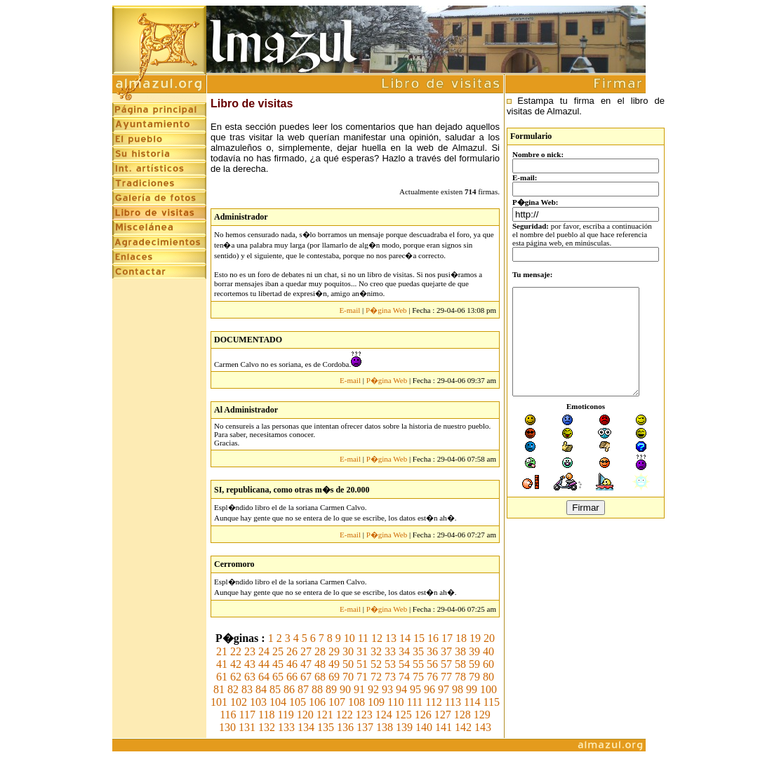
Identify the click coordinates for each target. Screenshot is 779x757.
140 (423, 727)
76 (432, 677)
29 (334, 651)
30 (348, 651)
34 (404, 651)
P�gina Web (386, 310)
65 (278, 677)
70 (348, 677)
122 (344, 715)
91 (359, 689)
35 (418, 651)
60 (488, 664)
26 (292, 651)
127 (442, 715)
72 (376, 677)
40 (488, 651)
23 (249, 651)
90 (345, 689)
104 (277, 702)
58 (460, 664)
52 (376, 664)
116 (228, 715)
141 (443, 727)
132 (266, 727)
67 (306, 677)
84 (261, 689)
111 (414, 702)
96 (429, 689)
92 (373, 689)
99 (471, 689)
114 (472, 702)
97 (443, 689)
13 (391, 638)
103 (258, 702)
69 (334, 677)
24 (263, 651)
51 (362, 664)
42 (235, 664)
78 (460, 677)
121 (325, 715)
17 (447, 638)
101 (219, 702)
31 (362, 651)
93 (387, 689)
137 (365, 727)
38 (460, 651)
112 (433, 702)
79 (474, 677)
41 (221, 664)
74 (404, 677)
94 (401, 689)
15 (419, 638)
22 (235, 651)
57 (446, 664)
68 (320, 677)
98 (457, 689)
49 (334, 664)
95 (415, 689)
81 (219, 689)
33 (390, 651)
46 (292, 664)
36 (432, 651)
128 (462, 715)
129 (482, 715)
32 (376, 651)
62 (235, 677)
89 (331, 689)
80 (488, 677)
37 (446, 651)
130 (227, 727)
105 (297, 702)
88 (317, 689)
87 (303, 689)
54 (404, 664)
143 (482, 727)
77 (446, 677)
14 (405, 638)
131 (247, 727)
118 (266, 715)
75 (418, 677)
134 (306, 727)
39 (474, 651)
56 (432, 664)
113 (453, 702)
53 (390, 664)
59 (474, 664)
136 (345, 727)
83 (247, 689)
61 (221, 677)
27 (306, 651)
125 (403, 715)
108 (356, 702)
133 (286, 727)
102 (238, 702)
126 (423, 715)
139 (404, 727)
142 (463, 727)
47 (306, 664)
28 (320, 651)
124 (383, 715)
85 (275, 689)
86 (289, 689)
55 (418, 664)
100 (488, 689)
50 (348, 664)
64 (263, 677)
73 (390, 677)
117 (247, 715)
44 (263, 664)
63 (249, 677)
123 (364, 715)
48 (320, 664)
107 (336, 702)
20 (489, 638)
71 (362, 677)
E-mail (349, 310)
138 (384, 727)
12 (376, 638)
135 (325, 727)
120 (305, 715)
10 (349, 638)
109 (376, 702)
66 (292, 677)
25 (278, 651)
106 (317, 702)
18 (461, 638)
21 (221, 651)
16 (433, 638)
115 (492, 702)
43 (249, 664)
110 (395, 702)
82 (233, 689)
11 (363, 638)
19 (475, 638)
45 (278, 664)
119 (285, 715)
